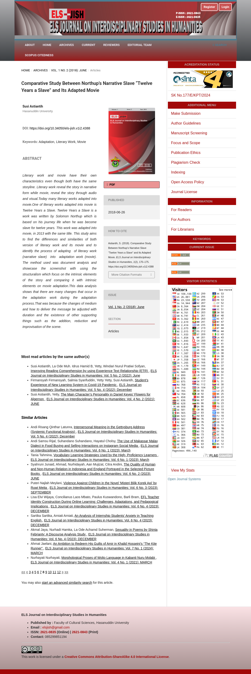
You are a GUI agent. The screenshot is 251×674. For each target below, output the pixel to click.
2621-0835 (48, 632)
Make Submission (186, 113)
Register (209, 7)
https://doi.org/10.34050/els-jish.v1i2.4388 (60, 128)
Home (47, 45)
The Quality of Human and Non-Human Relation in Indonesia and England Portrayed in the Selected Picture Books (93, 469)
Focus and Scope (185, 143)
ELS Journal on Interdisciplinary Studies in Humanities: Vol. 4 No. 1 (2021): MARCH (91, 562)
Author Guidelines (186, 123)
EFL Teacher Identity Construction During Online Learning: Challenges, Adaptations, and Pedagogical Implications (95, 501)
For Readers (181, 210)
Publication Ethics (186, 153)
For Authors (181, 220)
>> (66, 572)
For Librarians (182, 229)
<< (23, 572)
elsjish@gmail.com (56, 627)
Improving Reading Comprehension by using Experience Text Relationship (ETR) (90, 371)
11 (54, 572)
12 (59, 572)
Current (88, 45)
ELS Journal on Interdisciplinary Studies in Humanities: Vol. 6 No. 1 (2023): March (90, 460)
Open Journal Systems (184, 479)
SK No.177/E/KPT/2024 (190, 95)
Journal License (184, 192)
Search (219, 45)
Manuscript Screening (189, 133)
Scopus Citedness (39, 55)
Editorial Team (139, 45)
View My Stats (183, 470)
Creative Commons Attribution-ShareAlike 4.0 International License (116, 657)
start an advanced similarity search (67, 582)
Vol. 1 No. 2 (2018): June (69, 70)
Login (225, 7)
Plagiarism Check (185, 162)
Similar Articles (34, 417)
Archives (66, 45)
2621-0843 (80, 632)
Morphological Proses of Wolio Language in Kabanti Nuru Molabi (108, 557)
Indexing (178, 172)
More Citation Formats (127, 274)
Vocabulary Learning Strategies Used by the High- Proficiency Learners (105, 455)
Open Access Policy (187, 182)
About (30, 45)
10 (50, 572)
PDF (112, 184)
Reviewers (111, 45)
